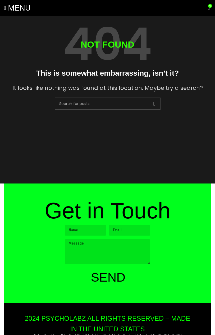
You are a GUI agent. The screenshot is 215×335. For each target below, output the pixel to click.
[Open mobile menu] (17, 8)
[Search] (108, 104)
